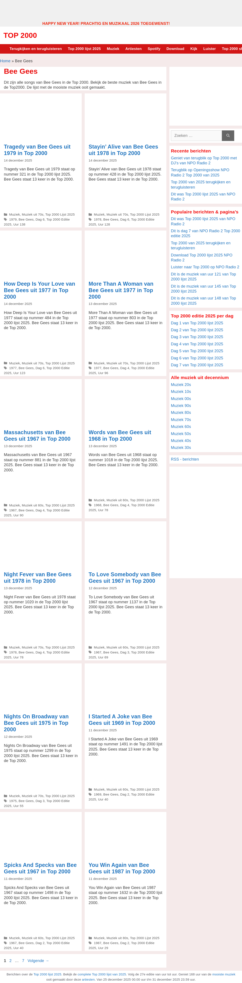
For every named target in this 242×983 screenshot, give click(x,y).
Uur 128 (104, 224)
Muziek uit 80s (117, 938)
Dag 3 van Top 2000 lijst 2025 (197, 337)
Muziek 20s (181, 385)
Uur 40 (103, 799)
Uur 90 (18, 515)
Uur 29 (103, 948)
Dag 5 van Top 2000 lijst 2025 (197, 351)
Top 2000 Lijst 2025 (60, 214)
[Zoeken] (228, 135)
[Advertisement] (121, 10)
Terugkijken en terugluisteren (36, 49)
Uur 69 (103, 657)
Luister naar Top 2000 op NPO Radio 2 (205, 267)
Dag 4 (124, 368)
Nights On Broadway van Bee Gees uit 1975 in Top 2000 (36, 722)
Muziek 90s (181, 405)
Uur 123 (19, 373)
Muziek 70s (181, 420)
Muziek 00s (181, 399)
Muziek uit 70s (32, 214)
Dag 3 (124, 652)
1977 (13, 368)
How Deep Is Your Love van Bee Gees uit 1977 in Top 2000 (39, 290)
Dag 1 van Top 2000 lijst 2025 (197, 323)
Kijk (193, 49)
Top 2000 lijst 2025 (84, 49)
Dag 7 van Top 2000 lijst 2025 (197, 365)
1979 (13, 219)
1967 (13, 510)
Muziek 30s (181, 447)
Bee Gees (26, 219)
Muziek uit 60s (32, 505)
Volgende (38, 961)
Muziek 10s (181, 391)
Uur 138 (19, 224)
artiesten (88, 979)
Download (175, 49)
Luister (209, 49)
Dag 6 (40, 219)
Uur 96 (103, 373)
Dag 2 (124, 794)
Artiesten (133, 49)
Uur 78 (103, 510)
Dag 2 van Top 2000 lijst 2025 (197, 330)
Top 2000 (20, 35)
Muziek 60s (181, 426)
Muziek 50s (181, 434)
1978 (97, 219)
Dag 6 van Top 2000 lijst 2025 (197, 358)
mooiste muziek (224, 974)
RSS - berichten (185, 459)
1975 (13, 801)
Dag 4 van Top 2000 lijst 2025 (197, 344)
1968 (97, 505)
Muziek (113, 49)
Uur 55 (18, 806)
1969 (97, 794)
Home (5, 61)
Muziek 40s (181, 441)
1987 (97, 943)
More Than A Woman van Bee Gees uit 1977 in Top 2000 (121, 290)
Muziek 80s (181, 412)
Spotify (154, 49)
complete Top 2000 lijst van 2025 (102, 974)
